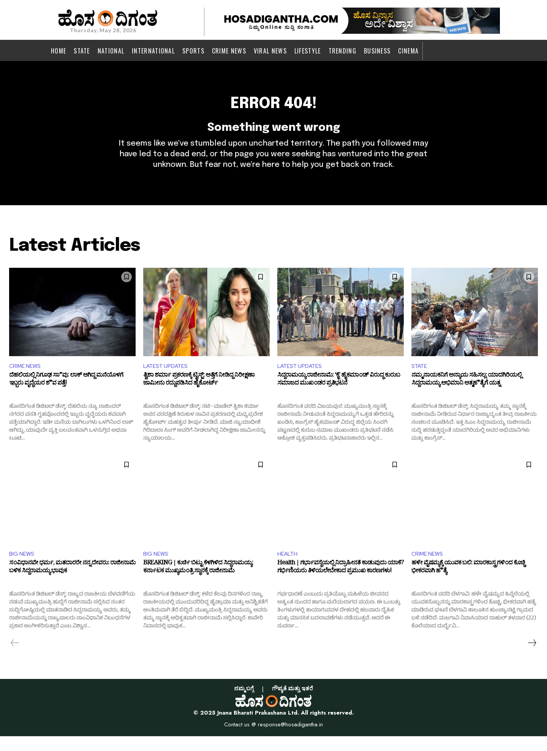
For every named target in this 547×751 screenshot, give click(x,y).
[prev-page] (15, 657)
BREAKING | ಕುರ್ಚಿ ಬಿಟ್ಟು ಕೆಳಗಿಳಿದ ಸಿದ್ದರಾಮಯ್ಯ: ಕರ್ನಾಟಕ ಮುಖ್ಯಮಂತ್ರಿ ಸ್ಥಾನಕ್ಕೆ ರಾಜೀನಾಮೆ (198, 583)
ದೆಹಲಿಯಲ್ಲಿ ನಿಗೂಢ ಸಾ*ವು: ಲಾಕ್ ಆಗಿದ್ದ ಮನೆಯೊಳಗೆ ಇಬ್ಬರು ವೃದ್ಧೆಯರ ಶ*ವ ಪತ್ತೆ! (66, 394)
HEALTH (288, 568)
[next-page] (532, 657)
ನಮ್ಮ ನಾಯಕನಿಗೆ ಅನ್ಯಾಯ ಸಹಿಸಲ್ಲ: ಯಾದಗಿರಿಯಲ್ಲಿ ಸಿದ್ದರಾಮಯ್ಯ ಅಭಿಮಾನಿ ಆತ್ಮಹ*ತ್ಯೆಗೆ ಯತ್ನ (466, 394)
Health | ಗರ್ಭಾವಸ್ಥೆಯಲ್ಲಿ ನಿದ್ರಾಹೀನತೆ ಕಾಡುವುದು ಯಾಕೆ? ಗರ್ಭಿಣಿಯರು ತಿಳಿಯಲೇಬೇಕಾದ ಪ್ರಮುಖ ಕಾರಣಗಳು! (340, 583)
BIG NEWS (23, 568)
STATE (420, 379)
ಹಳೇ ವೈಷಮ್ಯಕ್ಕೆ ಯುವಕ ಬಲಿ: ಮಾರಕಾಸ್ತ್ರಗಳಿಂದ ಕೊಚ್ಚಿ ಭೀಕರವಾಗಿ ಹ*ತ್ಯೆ (468, 583)
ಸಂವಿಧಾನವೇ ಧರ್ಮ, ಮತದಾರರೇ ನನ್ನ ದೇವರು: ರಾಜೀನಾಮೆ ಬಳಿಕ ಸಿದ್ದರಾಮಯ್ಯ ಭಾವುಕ (72, 583)
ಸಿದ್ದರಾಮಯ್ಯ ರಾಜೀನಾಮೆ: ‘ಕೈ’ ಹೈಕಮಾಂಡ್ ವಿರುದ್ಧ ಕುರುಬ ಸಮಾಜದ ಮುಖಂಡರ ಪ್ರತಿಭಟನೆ (338, 394)
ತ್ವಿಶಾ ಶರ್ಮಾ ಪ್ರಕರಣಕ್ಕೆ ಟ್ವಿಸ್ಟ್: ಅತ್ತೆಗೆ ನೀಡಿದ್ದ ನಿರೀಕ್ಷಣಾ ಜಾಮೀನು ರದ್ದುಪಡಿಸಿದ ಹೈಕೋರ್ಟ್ (199, 394)
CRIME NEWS (26, 379)
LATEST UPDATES (168, 379)
